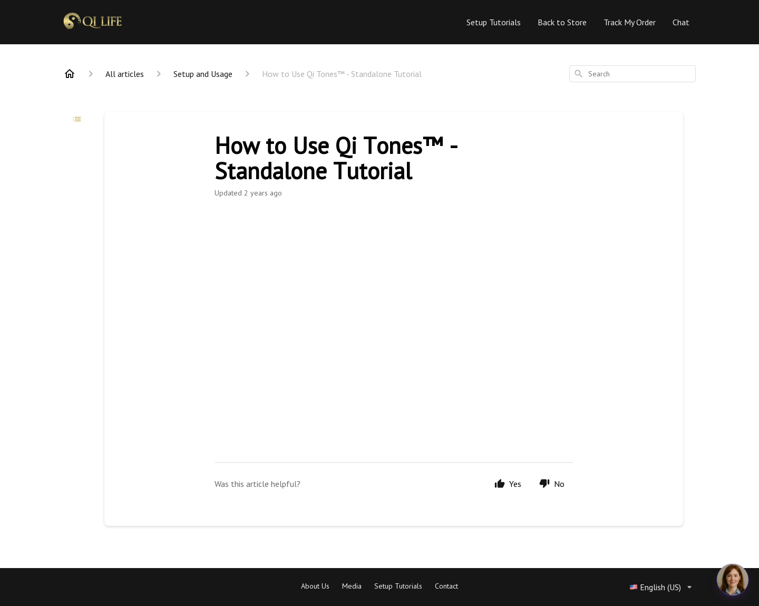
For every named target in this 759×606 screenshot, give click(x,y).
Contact (446, 586)
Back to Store (562, 22)
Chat (681, 22)
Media (352, 586)
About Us (315, 586)
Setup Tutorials (493, 22)
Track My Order (630, 22)
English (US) (662, 587)
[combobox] (632, 73)
